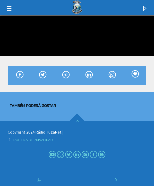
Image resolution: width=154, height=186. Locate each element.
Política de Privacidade (34, 140)
